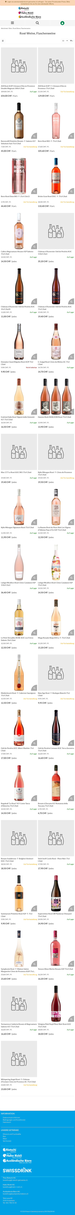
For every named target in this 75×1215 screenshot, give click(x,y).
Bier (4, 1136)
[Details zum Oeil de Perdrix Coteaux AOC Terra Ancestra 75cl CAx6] (56, 728)
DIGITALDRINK (50, 1211)
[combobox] (65, 41)
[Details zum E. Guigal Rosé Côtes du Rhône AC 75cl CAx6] (56, 341)
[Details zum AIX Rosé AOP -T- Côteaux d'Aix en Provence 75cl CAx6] (56, 65)
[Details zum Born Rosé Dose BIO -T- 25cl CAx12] (19, 176)
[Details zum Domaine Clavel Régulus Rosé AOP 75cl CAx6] (19, 341)
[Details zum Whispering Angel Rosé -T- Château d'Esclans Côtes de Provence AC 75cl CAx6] (19, 1059)
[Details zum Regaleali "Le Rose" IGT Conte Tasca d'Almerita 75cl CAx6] (19, 783)
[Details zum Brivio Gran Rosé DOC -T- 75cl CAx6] (56, 176)
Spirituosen (7, 1141)
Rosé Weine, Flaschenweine (21, 28)
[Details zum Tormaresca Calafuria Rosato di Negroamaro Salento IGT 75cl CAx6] (19, 1004)
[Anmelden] (62, 23)
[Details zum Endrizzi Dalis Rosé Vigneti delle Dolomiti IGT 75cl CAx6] (19, 397)
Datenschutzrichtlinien (11, 1118)
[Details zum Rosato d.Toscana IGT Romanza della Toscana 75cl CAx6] (56, 783)
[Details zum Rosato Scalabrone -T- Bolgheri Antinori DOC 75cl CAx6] (19, 838)
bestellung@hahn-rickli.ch (12, 1187)
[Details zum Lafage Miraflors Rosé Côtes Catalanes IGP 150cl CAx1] (19, 562)
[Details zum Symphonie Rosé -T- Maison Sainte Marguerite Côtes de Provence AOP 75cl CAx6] (19, 948)
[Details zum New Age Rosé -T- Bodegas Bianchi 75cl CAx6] (56, 673)
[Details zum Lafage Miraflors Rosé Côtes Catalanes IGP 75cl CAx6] (56, 562)
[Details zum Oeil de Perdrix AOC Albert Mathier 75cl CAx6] (19, 728)
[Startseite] (29, 13)
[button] (71, 41)
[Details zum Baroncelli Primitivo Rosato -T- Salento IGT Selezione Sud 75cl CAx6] (19, 121)
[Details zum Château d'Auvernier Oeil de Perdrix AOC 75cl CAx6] (56, 286)
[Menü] (12, 23)
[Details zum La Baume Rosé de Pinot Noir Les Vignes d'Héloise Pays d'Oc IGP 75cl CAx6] (56, 507)
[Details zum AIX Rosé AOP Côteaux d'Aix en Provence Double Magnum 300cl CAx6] (19, 65)
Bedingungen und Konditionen (14, 1120)
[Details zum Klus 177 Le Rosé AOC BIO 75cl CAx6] (19, 452)
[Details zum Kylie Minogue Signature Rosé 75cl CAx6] (19, 507)
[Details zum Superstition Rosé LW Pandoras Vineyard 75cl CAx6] (56, 893)
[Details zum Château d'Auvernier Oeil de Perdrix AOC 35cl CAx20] (19, 286)
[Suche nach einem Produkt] (37, 23)
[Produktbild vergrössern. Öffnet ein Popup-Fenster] (34, 136)
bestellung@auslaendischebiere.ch (15, 1194)
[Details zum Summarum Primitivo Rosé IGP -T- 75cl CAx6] (19, 893)
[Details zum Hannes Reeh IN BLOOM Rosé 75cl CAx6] (56, 397)
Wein (10, 28)
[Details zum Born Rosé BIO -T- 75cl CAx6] (56, 121)
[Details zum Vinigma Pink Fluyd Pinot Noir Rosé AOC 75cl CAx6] (56, 1004)
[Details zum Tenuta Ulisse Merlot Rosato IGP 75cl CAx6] (56, 948)
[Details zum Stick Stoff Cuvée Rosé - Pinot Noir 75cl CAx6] (56, 838)
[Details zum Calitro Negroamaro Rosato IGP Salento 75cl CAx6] (19, 231)
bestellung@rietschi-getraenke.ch (15, 1180)
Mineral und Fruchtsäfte (12, 1134)
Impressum (7, 1122)
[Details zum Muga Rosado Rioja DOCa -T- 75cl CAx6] (56, 617)
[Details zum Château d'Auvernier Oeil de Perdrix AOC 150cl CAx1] (56, 231)
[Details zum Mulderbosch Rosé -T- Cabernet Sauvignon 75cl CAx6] (19, 673)
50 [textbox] (63, 41)
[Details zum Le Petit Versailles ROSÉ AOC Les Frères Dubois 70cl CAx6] (19, 617)
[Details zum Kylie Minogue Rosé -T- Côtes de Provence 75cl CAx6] (56, 452)
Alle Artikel (4, 28)
